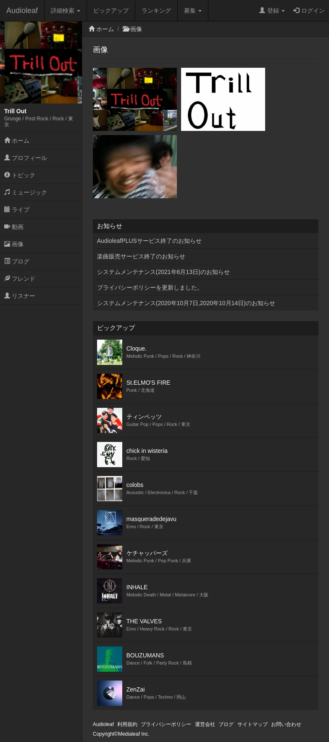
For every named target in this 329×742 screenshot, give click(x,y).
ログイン (309, 10)
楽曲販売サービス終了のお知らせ (141, 256)
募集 (193, 10)
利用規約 (127, 724)
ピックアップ (111, 10)
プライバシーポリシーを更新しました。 (150, 287)
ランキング (156, 10)
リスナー (19, 296)
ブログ (16, 261)
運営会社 (205, 724)
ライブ (16, 209)
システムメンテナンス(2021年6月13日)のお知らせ (163, 272)
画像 (14, 244)
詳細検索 (65, 10)
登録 (272, 10)
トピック (19, 175)
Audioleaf (22, 10)
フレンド (19, 278)
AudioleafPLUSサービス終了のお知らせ (149, 240)
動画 (14, 226)
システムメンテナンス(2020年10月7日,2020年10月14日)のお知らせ (186, 303)
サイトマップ (252, 724)
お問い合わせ (286, 724)
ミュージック (25, 192)
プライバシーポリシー (166, 724)
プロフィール (25, 157)
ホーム (16, 140)
